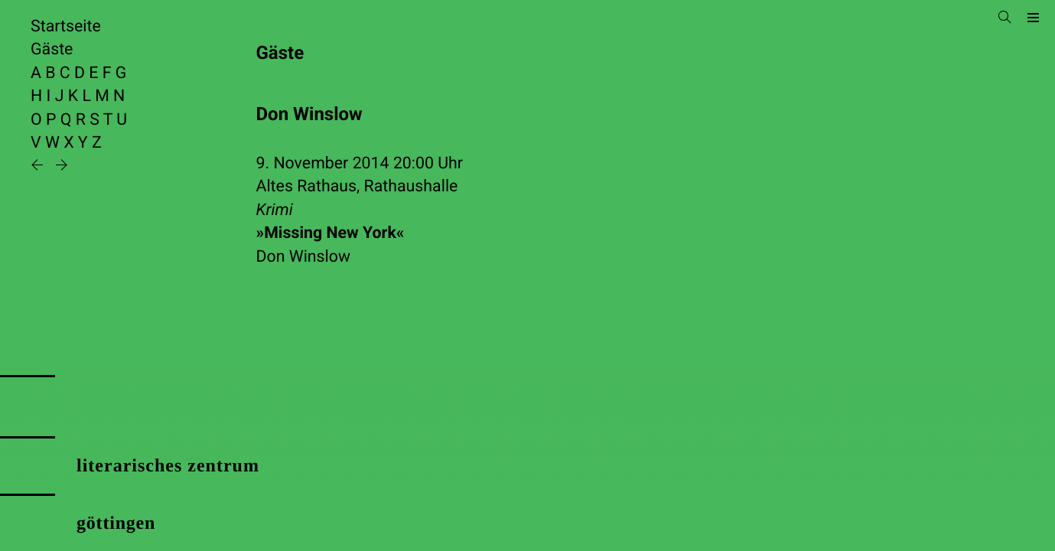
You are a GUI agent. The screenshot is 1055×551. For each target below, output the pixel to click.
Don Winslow (303, 256)
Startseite (66, 26)
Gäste (52, 49)
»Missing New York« (330, 233)
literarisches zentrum (168, 466)
